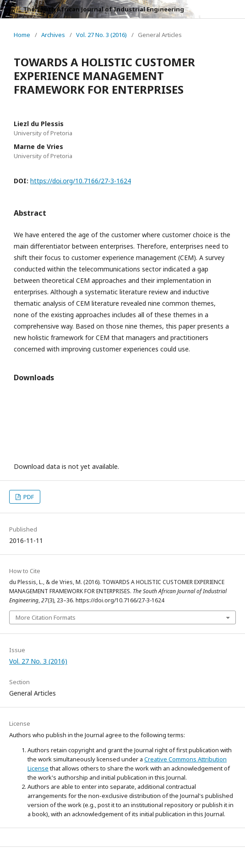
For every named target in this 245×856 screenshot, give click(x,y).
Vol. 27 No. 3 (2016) (101, 35)
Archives (53, 35)
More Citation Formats (46, 617)
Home (22, 35)
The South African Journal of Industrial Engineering (103, 9)
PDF (28, 497)
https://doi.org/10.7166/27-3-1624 (80, 180)
